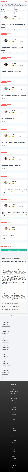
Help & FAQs (14, 387)
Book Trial (9, 33)
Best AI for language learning (14, 391)
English (14, 419)
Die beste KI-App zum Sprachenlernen (14, 396)
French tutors (14, 447)
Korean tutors (14, 456)
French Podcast (14, 400)
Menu (26, 1)
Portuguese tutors (14, 458)
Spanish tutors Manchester (6, 343)
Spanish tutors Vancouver (6, 336)
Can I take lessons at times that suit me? (11, 306)
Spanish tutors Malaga (5, 370)
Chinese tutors (14, 442)
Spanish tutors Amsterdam (6, 361)
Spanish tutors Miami (5, 368)
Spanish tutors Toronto (5, 356)
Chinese (14, 428)
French (14, 421)
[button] (3, 145)
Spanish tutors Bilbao (5, 375)
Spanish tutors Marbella (5, 363)
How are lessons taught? (7, 314)
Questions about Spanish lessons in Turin (11, 258)
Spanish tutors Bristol (5, 372)
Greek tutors (14, 451)
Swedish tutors (14, 465)
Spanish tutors (14, 463)
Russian (14, 433)
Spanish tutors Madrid (5, 327)
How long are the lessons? (8, 311)
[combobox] (7, 9)
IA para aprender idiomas (14, 393)
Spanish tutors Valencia (5, 331)
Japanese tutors (14, 454)
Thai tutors (14, 467)
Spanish (14, 417)
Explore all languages (14, 435)
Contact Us (14, 407)
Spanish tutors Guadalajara (6, 354)
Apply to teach (14, 403)
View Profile (4, 33)
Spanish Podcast (14, 398)
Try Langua (14, 414)
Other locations (4, 377)
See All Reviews (3, 31)
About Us (14, 405)
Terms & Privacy (14, 409)
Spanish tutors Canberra (5, 347)
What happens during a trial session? (10, 303)
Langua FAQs (14, 415)
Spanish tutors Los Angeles (6, 333)
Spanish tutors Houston (5, 320)
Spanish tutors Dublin (5, 345)
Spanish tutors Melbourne (6, 322)
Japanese (14, 426)
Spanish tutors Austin (5, 366)
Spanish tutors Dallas (5, 324)
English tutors (14, 445)
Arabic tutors (14, 440)
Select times (17, 8)
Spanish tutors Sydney (5, 329)
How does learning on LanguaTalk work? (11, 309)
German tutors (14, 449)
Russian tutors (14, 461)
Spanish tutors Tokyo (5, 349)
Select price (3, 12)
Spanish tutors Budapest (6, 352)
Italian (14, 424)
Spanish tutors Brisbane (5, 340)
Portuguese (14, 430)
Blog (14, 389)
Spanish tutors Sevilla (5, 359)
